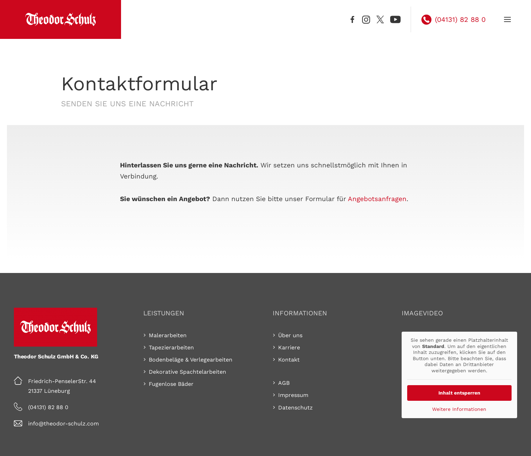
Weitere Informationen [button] (459, 409)
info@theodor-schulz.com (63, 423)
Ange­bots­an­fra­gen (377, 199)
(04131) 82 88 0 (48, 407)
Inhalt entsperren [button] (459, 393)
